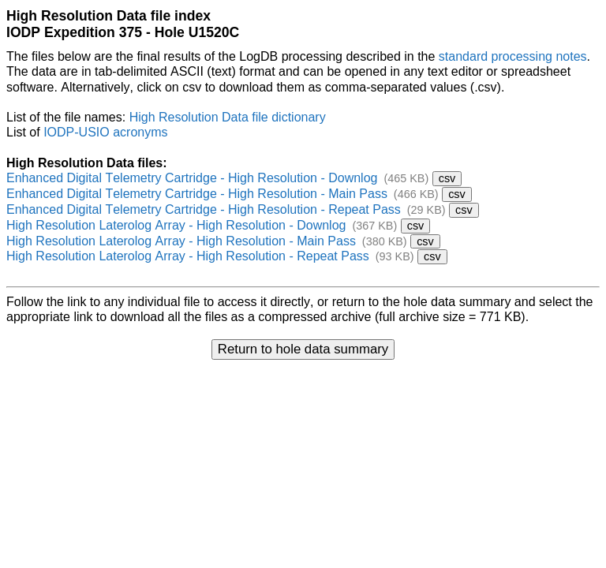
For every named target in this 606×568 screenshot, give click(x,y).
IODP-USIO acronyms (105, 132)
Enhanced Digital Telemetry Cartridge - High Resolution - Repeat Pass (203, 209)
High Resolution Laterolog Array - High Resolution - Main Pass (181, 241)
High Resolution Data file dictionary (227, 117)
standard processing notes (513, 56)
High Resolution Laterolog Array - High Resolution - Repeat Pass (187, 256)
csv (447, 178)
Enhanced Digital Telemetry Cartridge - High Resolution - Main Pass (196, 193)
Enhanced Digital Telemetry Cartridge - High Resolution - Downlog (191, 178)
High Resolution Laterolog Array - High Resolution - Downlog (176, 225)
